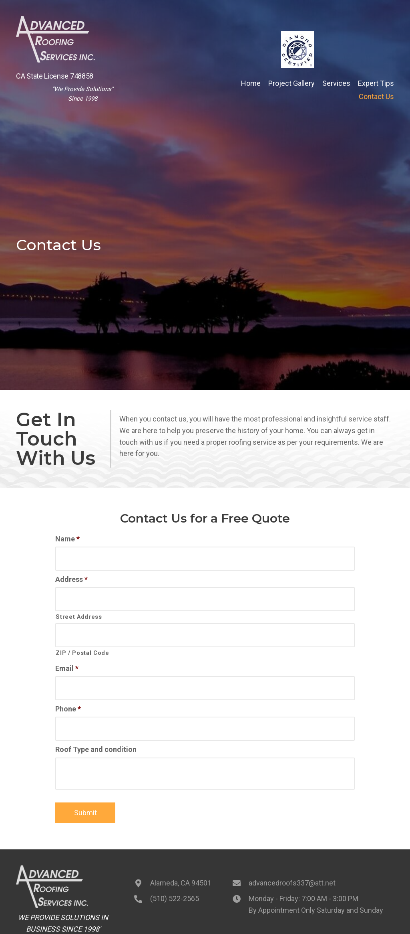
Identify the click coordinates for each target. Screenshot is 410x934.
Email (66, 660)
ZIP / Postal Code (82, 645)
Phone (68, 699)
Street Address (79, 612)
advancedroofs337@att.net (292, 871)
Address (71, 577)
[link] (251, 83)
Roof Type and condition (96, 737)
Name (67, 539)
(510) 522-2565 (174, 886)
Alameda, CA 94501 (180, 871)
